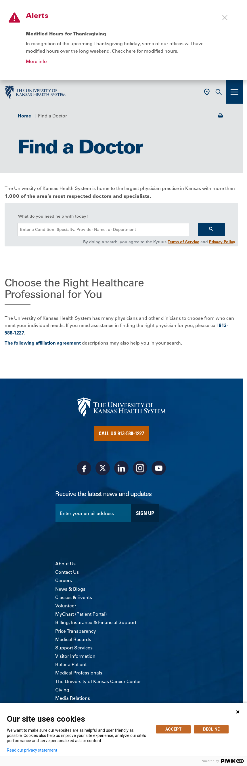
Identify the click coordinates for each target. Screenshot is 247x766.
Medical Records (73, 639)
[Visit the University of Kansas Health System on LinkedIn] (121, 468)
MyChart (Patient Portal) (81, 614)
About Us (65, 564)
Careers (63, 580)
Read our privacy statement (32, 750)
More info (36, 61)
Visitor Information (75, 656)
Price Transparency (75, 631)
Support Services (74, 648)
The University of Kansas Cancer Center (98, 681)
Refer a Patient (71, 664)
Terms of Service (183, 241)
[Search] (211, 229)
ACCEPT (173, 729)
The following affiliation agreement (43, 343)
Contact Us (67, 572)
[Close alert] (225, 17)
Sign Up (145, 513)
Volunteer (65, 606)
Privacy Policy (222, 241)
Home (24, 116)
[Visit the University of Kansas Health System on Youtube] (159, 468)
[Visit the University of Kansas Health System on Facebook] (84, 468)
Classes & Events (73, 597)
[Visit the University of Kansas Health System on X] (102, 468)
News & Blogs (70, 589)
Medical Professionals (78, 673)
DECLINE (211, 729)
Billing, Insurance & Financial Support (95, 622)
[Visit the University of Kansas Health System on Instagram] (140, 468)
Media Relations (72, 698)
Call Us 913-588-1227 (121, 433)
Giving (62, 690)
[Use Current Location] (207, 92)
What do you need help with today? (53, 216)
